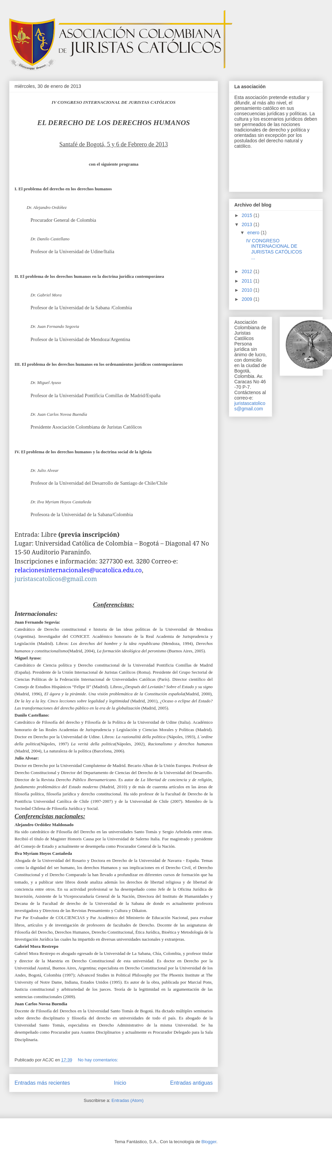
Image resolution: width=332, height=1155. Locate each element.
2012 (248, 271)
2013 (248, 224)
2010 (248, 290)
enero (254, 232)
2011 (248, 281)
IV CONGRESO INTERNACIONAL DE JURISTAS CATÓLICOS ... (274, 249)
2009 (248, 299)
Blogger (208, 1141)
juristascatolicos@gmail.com (249, 406)
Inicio (120, 1083)
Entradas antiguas (191, 1083)
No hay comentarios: (98, 1059)
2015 (248, 215)
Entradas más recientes (42, 1083)
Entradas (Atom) (128, 1100)
